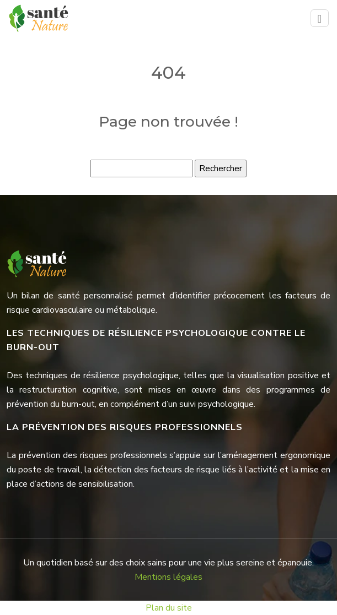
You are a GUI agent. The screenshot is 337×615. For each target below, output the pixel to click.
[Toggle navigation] (320, 18)
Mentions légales (168, 577)
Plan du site (169, 608)
